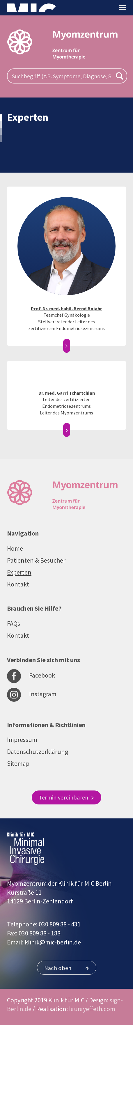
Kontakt (18, 584)
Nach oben (66, 968)
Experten (19, 572)
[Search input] (61, 76)
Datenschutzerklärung (37, 751)
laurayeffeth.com (92, 1009)
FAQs (13, 623)
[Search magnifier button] (120, 76)
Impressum (22, 739)
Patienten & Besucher (36, 560)
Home (15, 548)
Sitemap (18, 763)
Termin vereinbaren (66, 797)
